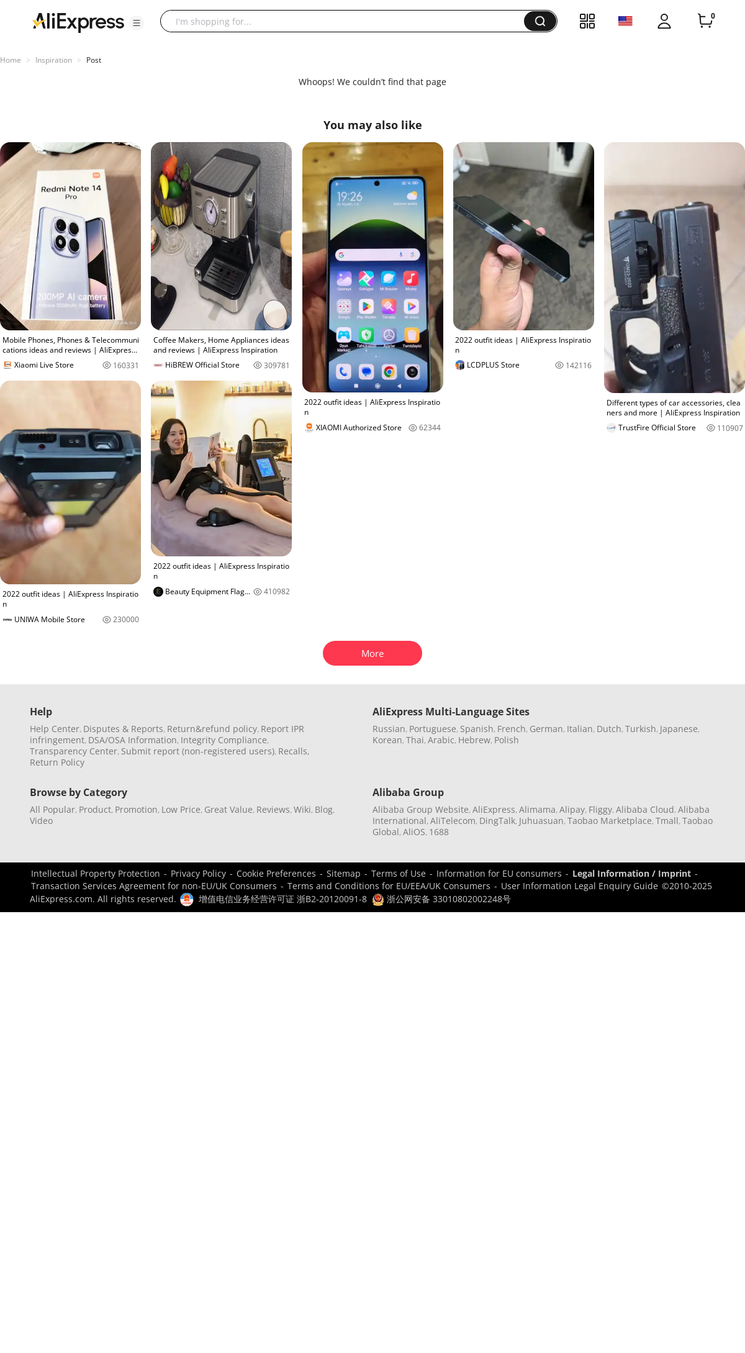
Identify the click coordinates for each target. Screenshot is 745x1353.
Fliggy (600, 809)
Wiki (302, 809)
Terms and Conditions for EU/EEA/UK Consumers (388, 886)
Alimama (537, 809)
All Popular (52, 809)
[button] (136, 23)
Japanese (679, 729)
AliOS (414, 832)
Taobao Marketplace (609, 820)
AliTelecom (453, 820)
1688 (439, 832)
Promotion (136, 809)
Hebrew (474, 740)
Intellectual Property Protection (95, 873)
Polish (506, 740)
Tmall (667, 820)
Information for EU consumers (499, 873)
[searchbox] (346, 21)
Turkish (640, 729)
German (546, 729)
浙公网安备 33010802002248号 (441, 899)
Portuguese (432, 729)
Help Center (54, 729)
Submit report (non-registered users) (197, 751)
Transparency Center (73, 751)
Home (10, 60)
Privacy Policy (198, 873)
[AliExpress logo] (78, 21)
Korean (387, 740)
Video (41, 820)
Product (95, 809)
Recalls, (294, 751)
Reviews (273, 809)
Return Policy (57, 762)
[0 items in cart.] (705, 21)
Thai (415, 740)
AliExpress (493, 809)
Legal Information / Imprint (631, 873)
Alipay (572, 809)
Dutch (609, 729)
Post (93, 60)
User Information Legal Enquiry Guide (579, 886)
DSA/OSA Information (132, 740)
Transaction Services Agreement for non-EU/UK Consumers (154, 886)
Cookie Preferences (276, 873)
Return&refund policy (212, 729)
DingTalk (497, 820)
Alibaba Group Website (420, 809)
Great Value (228, 809)
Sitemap (344, 873)
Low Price (181, 809)
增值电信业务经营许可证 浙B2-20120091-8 (283, 899)
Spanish (477, 729)
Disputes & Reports (123, 729)
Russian (388, 729)
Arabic (441, 740)
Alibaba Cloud (645, 809)
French (511, 729)
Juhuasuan (541, 820)
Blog (324, 809)
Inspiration (53, 60)
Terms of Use (398, 873)
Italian (580, 729)
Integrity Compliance (224, 740)
